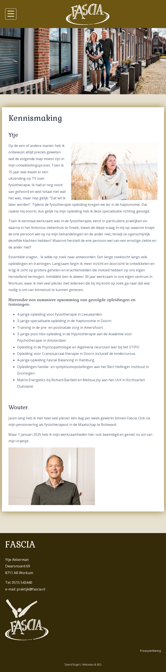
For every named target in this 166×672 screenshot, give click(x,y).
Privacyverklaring (150, 651)
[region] (83, 61)
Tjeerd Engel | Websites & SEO (83, 664)
